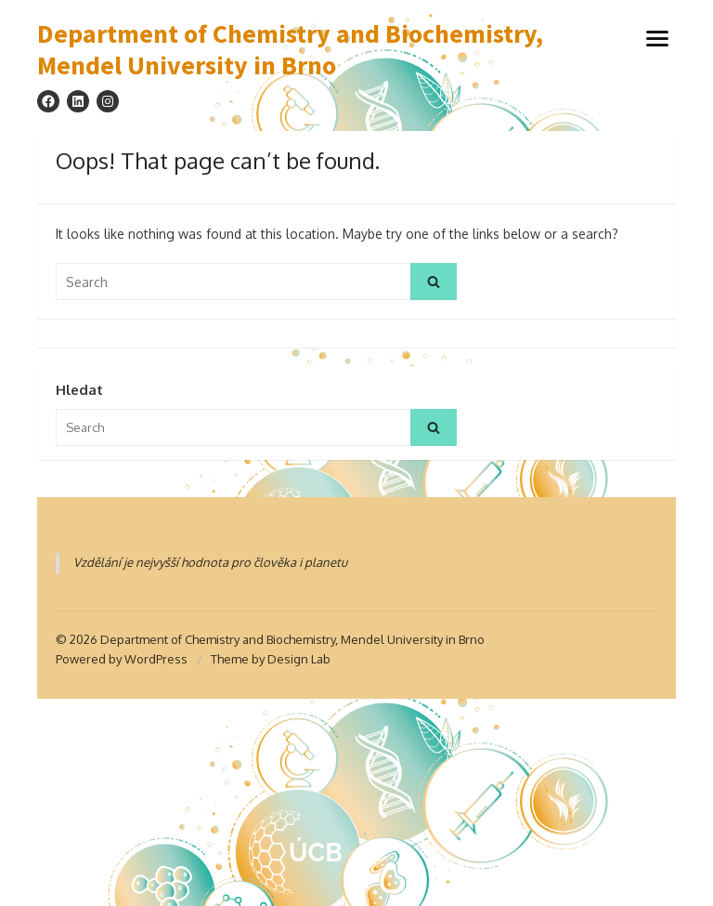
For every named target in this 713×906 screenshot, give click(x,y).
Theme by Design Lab (271, 658)
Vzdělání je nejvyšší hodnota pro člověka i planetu (210, 562)
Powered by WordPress (122, 658)
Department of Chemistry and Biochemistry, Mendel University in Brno (290, 50)
